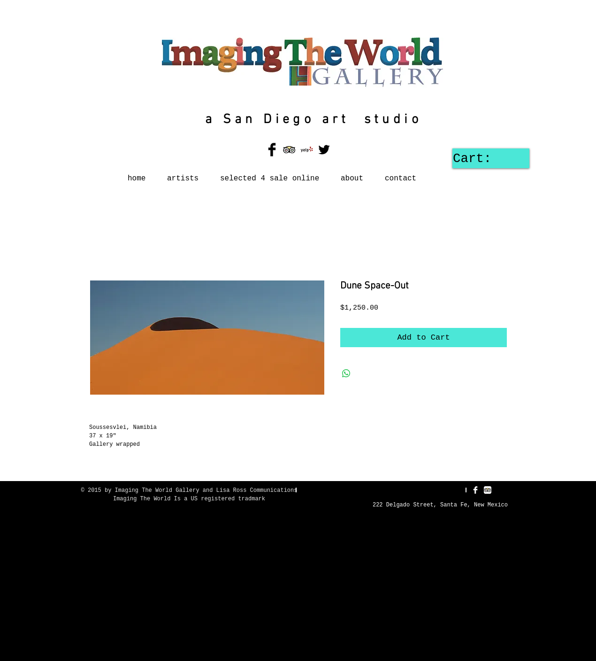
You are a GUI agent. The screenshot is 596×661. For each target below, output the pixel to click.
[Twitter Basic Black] (324, 149)
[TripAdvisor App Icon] (289, 149)
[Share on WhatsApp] (346, 373)
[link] (487, 157)
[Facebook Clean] (475, 490)
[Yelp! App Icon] (306, 149)
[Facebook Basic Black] (272, 149)
